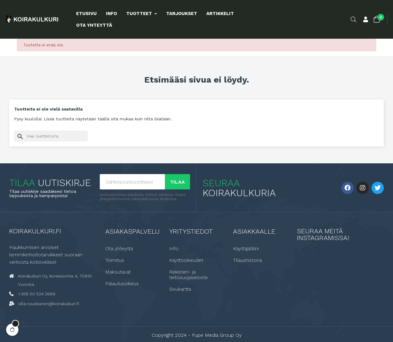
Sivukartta (180, 289)
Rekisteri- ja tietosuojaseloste (188, 274)
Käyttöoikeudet (186, 260)
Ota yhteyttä (119, 248)
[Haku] (51, 136)
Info (173, 248)
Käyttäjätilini (246, 248)
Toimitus (114, 260)
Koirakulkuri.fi (35, 231)
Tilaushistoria (247, 260)
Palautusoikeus (122, 283)
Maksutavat (118, 271)
